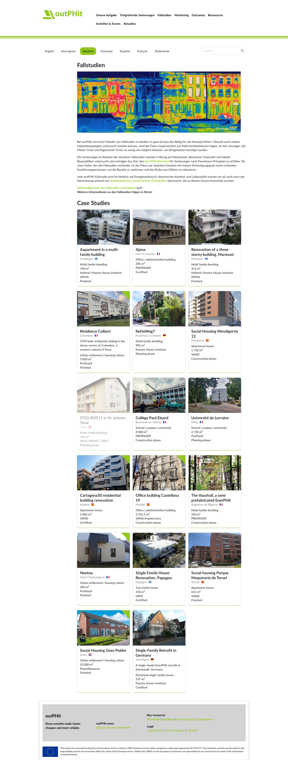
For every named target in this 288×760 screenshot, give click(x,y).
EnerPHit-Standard (157, 161)
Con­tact (193, 730)
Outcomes (198, 15)
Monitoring (181, 15)
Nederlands (162, 51)
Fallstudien (164, 15)
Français (142, 51)
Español (125, 51)
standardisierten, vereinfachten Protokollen (138, 180)
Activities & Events (108, 23)
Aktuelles (129, 23)
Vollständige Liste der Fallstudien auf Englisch (106, 187)
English (49, 51)
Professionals (185, 719)
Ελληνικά (107, 51)
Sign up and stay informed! (113, 727)
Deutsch (88, 51)
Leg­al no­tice (155, 730)
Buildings (169, 719)
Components (204, 719)
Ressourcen (215, 15)
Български (68, 51)
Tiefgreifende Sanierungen (137, 15)
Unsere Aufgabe (106, 15)
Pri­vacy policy (175, 730)
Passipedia (154, 719)
